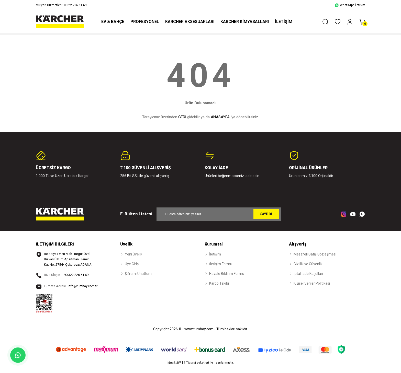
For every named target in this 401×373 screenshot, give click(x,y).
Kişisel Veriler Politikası (312, 283)
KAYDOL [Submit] (266, 214)
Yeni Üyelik (133, 254)
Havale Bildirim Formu (226, 274)
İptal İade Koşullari (308, 274)
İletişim (215, 254)
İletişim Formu (220, 264)
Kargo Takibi (219, 283)
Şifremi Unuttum (138, 274)
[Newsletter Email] (219, 214)
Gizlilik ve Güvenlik (308, 264)
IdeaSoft (174, 369)
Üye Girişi (132, 264)
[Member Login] (350, 22)
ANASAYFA (220, 117)
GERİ (182, 117)
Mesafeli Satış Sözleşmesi (315, 254)
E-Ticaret (190, 369)
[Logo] (60, 21)
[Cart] (362, 22)
